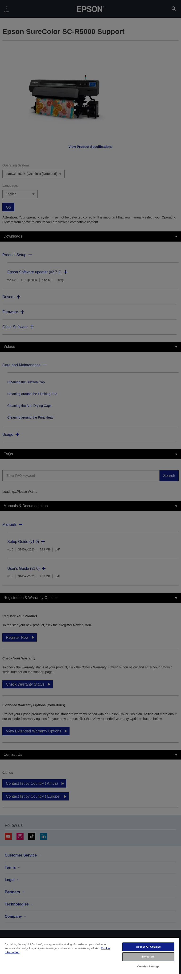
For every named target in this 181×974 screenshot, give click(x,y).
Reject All (148, 956)
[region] (89, 955)
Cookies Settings (148, 966)
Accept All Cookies (148, 946)
